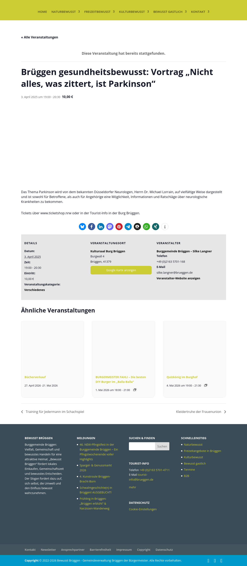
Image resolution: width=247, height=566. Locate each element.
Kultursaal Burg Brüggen (107, 251)
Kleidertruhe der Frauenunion (199, 411)
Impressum (124, 550)
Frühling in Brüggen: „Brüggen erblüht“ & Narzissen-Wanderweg (94, 503)
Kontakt (198, 12)
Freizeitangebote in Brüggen (202, 451)
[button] (82, 226)
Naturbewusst (63, 12)
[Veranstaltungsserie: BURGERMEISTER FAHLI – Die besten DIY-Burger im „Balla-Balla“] (134, 390)
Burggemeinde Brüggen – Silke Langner (184, 251)
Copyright (143, 550)
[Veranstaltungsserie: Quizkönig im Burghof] (205, 385)
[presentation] (52, 345)
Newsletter (48, 550)
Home (42, 12)
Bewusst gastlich (167, 12)
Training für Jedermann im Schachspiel (54, 411)
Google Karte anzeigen (121, 270)
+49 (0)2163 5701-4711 (155, 470)
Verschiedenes (34, 290)
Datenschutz (164, 550)
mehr (132, 487)
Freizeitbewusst (97, 12)
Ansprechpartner (73, 550)
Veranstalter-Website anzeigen (178, 278)
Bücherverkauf (35, 377)
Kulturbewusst (132, 12)
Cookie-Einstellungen (143, 509)
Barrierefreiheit (100, 550)
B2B (186, 476)
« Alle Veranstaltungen (39, 37)
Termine (189, 469)
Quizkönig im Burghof (181, 377)
